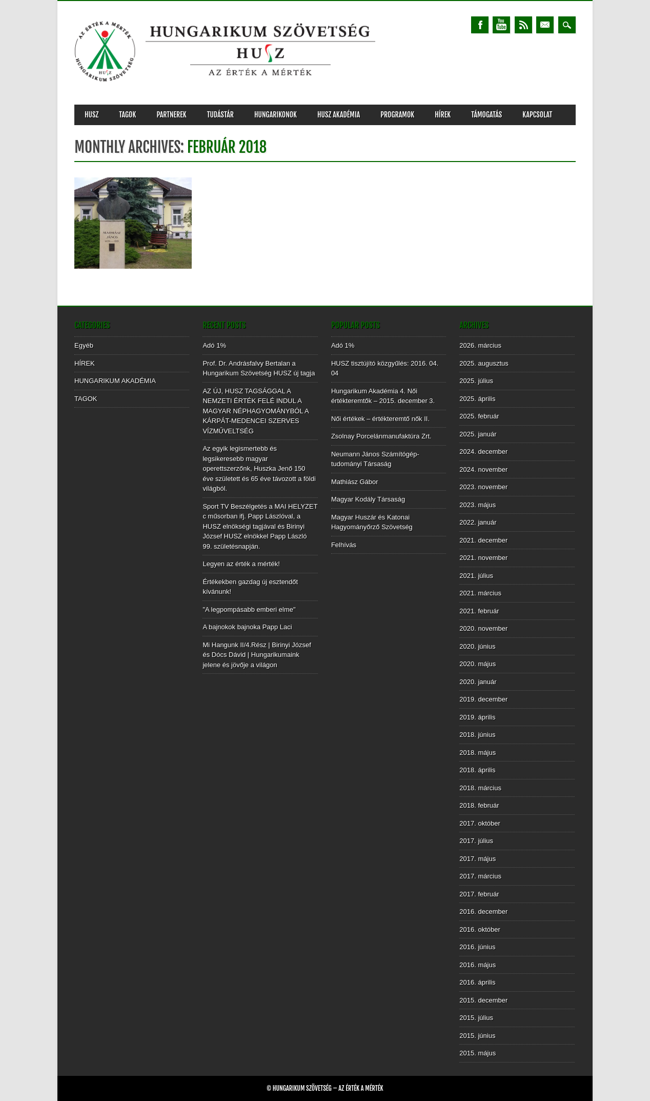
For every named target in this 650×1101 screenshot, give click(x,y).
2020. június (477, 646)
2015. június (477, 1035)
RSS (523, 24)
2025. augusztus (483, 363)
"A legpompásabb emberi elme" (248, 609)
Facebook (480, 24)
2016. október (479, 929)
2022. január (477, 522)
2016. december (483, 911)
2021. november (483, 558)
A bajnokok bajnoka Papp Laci (247, 627)
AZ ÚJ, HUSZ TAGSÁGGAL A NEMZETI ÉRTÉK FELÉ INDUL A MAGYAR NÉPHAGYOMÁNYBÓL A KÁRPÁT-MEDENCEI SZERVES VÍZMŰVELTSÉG (255, 411)
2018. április (477, 770)
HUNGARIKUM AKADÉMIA (115, 381)
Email (545, 24)
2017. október (479, 823)
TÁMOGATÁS (486, 114)
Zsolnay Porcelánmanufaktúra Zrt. (381, 436)
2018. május (477, 752)
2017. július (476, 841)
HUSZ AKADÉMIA (338, 114)
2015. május (477, 1053)
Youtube (501, 24)
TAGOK (127, 114)
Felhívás (343, 545)
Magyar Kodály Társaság (368, 499)
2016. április (477, 982)
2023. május (477, 505)
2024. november (483, 469)
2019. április (477, 717)
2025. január (477, 434)
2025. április (477, 399)
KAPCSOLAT (537, 114)
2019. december (483, 699)
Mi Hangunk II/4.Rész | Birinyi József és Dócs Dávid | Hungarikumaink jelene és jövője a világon (256, 655)
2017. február (479, 894)
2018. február (479, 805)
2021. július (476, 575)
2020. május (477, 664)
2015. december (483, 1000)
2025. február (479, 416)
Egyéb (83, 345)
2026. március (480, 345)
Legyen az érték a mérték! (240, 564)
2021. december (483, 540)
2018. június (477, 734)
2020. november (483, 628)
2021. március (480, 593)
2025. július (476, 381)
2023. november (483, 487)
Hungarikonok (275, 114)
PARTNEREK (171, 114)
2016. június (477, 947)
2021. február (479, 611)
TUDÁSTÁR (220, 114)
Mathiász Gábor (354, 482)
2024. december (483, 451)
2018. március (480, 788)
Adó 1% (214, 345)
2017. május (477, 859)
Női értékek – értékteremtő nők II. (380, 419)
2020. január (477, 682)
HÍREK (443, 114)
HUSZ (91, 114)
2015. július (476, 1018)
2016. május (477, 965)
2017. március (480, 876)
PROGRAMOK (397, 114)
